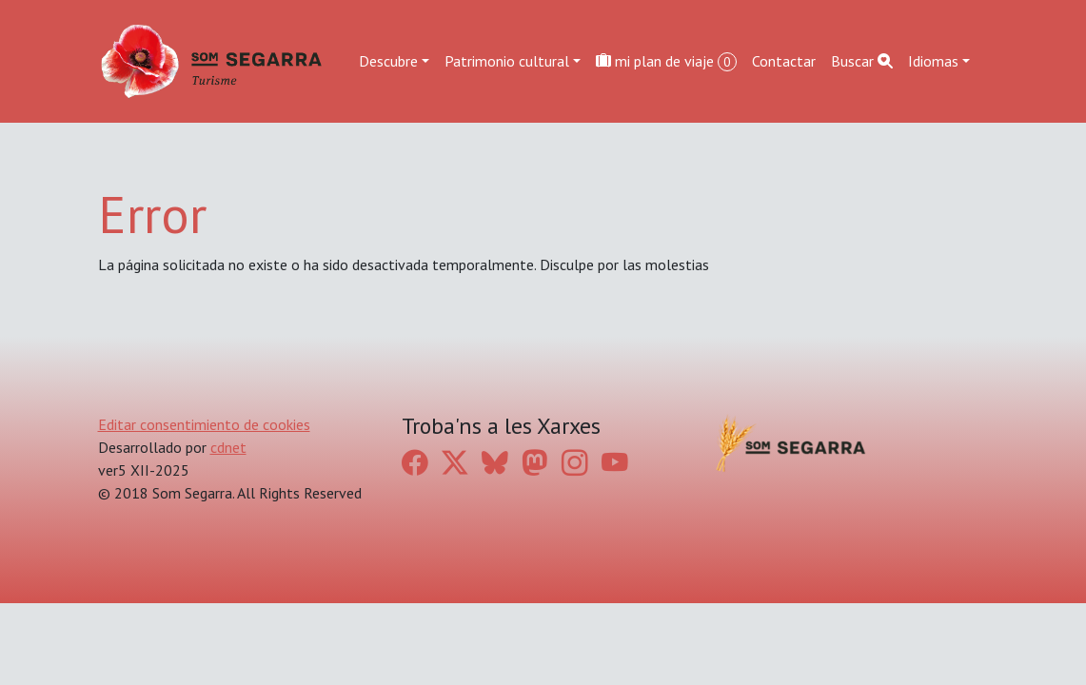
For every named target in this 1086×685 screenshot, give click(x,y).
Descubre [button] (388, 60)
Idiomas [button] (933, 60)
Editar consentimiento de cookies (204, 424)
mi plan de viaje (666, 61)
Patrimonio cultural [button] (506, 60)
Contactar (784, 60)
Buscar (862, 60)
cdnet (228, 447)
